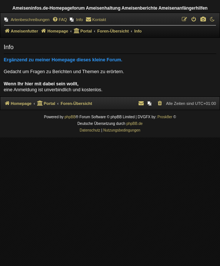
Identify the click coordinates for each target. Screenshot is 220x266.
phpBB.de (134, 124)
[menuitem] (27, 19)
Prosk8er (164, 117)
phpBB (70, 117)
